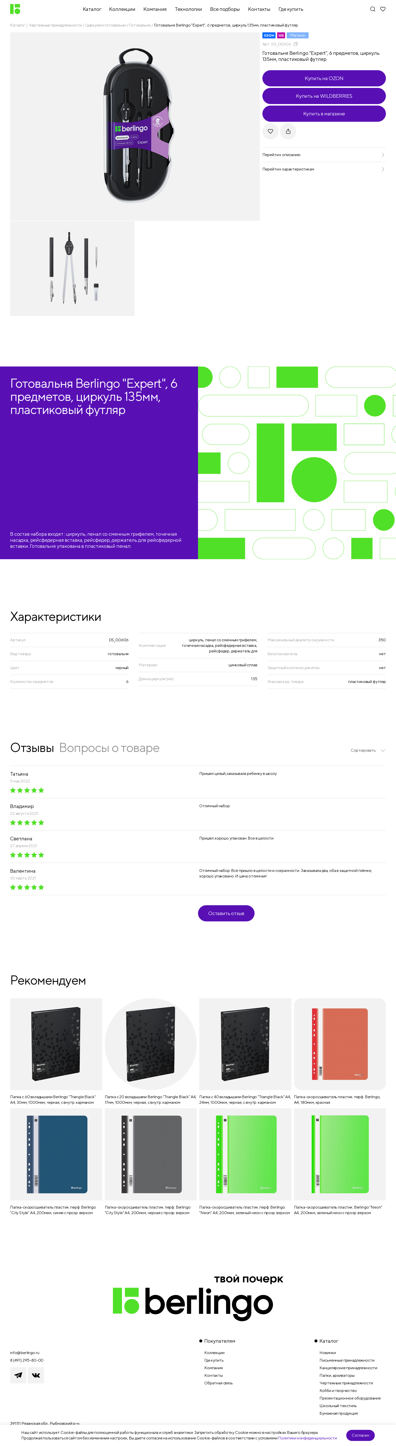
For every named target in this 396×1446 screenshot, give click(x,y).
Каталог (17, 25)
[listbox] (368, 750)
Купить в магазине (324, 113)
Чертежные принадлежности (55, 25)
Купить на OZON (324, 78)
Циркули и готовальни (105, 25)
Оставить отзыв (226, 913)
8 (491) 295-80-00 (26, 1360)
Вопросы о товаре (109, 747)
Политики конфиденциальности (307, 1438)
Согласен (360, 1435)
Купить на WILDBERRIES (324, 96)
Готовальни (139, 25)
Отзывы (32, 747)
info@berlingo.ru (24, 1352)
